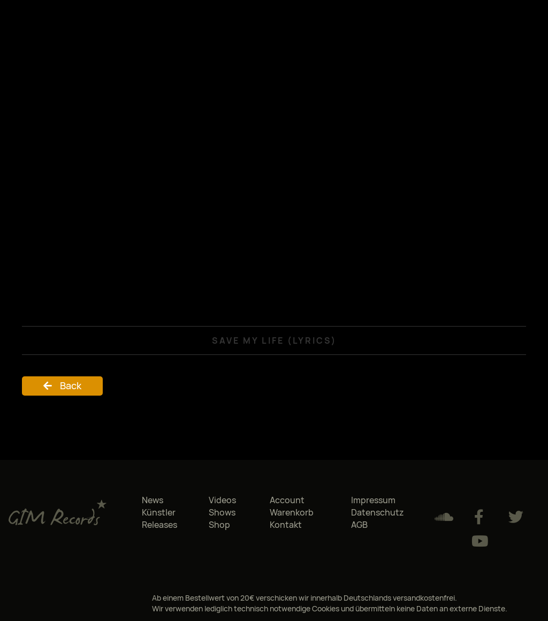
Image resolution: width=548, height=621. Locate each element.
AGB (359, 525)
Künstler (159, 512)
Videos (222, 500)
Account (287, 500)
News (152, 500)
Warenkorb (292, 512)
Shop (219, 525)
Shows (222, 512)
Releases (159, 525)
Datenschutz (377, 512)
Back (70, 385)
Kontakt (286, 525)
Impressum (373, 500)
